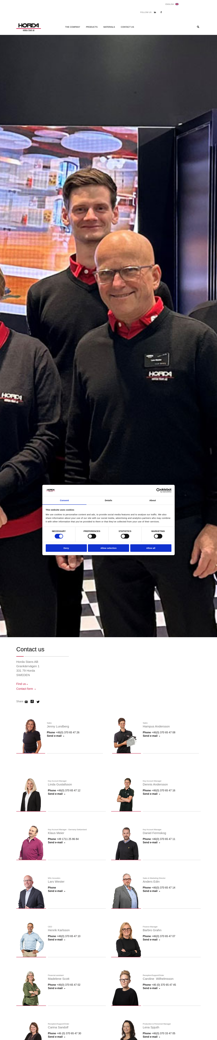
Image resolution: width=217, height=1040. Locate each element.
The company (72, 27)
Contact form (25, 688)
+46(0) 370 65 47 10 (69, 936)
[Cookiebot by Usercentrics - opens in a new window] (158, 490)
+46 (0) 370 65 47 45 (164, 985)
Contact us (127, 27)
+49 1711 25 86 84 (68, 839)
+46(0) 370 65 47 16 (164, 790)
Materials (109, 27)
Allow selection (108, 548)
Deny (66, 548)
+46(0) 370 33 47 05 (164, 1033)
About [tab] (152, 500)
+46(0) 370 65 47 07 (164, 936)
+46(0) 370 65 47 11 (164, 839)
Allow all (150, 548)
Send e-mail (150, 736)
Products (92, 27)
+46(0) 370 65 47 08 (164, 732)
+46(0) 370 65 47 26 (68, 732)
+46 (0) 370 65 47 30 (69, 1033)
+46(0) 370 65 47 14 (164, 888)
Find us (21, 683)
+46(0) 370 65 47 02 (69, 985)
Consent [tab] (64, 500)
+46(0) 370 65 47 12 (69, 790)
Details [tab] (108, 500)
